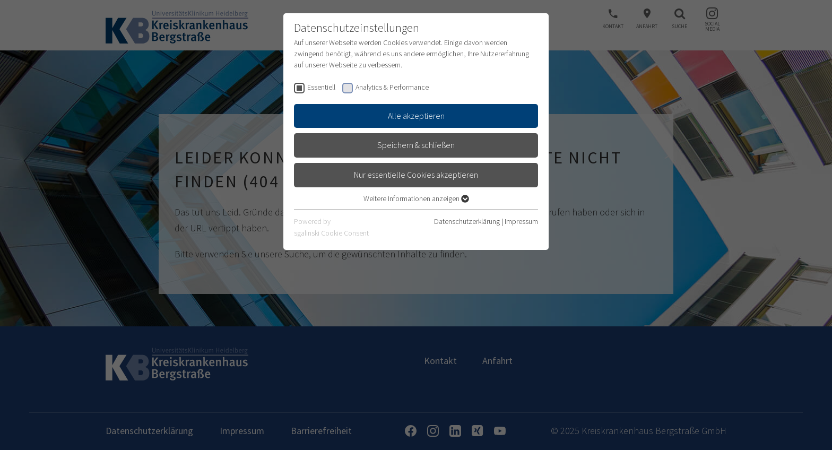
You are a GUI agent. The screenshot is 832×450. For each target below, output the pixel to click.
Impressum (521, 221)
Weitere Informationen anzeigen (416, 198)
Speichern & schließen (416, 145)
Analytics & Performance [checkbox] (392, 87)
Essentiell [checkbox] (321, 87)
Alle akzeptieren (416, 115)
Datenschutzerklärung (467, 221)
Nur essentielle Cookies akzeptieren (416, 174)
